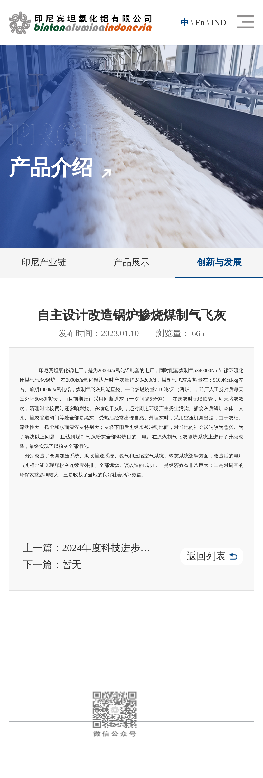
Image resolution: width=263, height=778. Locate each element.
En (200, 22)
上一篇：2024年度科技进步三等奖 (88, 547)
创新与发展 (219, 262)
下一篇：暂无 (52, 564)
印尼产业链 (43, 262)
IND (218, 22)
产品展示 (131, 262)
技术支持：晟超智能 (154, 756)
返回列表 (212, 556)
